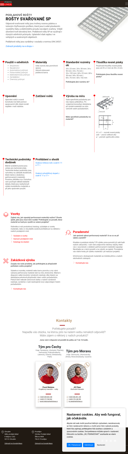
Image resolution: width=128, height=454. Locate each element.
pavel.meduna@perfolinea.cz (48, 401)
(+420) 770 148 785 (74, 399)
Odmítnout (89, 445)
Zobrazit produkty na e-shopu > (19, 46)
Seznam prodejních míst (23, 239)
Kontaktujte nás (82, 263)
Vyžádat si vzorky (20, 236)
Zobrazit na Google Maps (13, 443)
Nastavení (101, 445)
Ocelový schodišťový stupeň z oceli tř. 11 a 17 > (47, 174)
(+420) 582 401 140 (74, 397)
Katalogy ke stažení (21, 242)
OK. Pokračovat (74, 445)
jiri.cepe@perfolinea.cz (74, 401)
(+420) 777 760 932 (45, 399)
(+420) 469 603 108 (45, 397)
